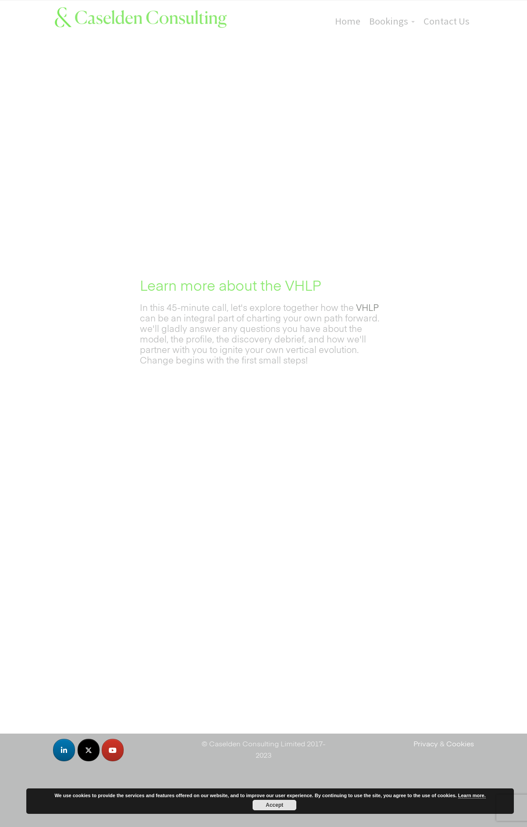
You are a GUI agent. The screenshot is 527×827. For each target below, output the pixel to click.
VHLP (367, 307)
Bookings (388, 21)
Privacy (425, 743)
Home (347, 21)
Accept (274, 805)
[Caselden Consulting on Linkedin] (64, 750)
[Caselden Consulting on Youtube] (113, 750)
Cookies (460, 743)
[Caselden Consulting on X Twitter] (89, 750)
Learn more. (472, 795)
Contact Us (447, 21)
